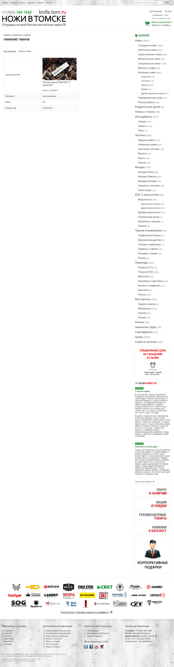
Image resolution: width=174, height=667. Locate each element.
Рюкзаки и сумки (147, 253)
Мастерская (142, 299)
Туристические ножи (149, 54)
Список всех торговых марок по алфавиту (87, 612)
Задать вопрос (51, 647)
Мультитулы (145, 199)
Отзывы (49, 3)
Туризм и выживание (148, 230)
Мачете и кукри (147, 68)
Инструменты (143, 116)
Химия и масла (146, 304)
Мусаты (142, 153)
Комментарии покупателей (57, 630)
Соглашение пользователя (57, 633)
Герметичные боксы (149, 235)
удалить (54, 90)
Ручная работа (146, 102)
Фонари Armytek (147, 181)
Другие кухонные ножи (152, 93)
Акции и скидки (51, 641)
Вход (168, 11)
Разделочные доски (147, 106)
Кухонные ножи (147, 72)
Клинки (142, 313)
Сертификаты (144, 332)
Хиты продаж (50, 644)
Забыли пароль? (93, 636)
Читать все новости (145, 482)
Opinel (144, 89)
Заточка (140, 135)
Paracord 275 (145, 267)
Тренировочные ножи (150, 97)
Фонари (140, 167)
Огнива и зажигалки (149, 244)
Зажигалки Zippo (145, 327)
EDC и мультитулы (147, 194)
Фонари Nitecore (147, 176)
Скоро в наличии (146, 341)
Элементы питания (149, 185)
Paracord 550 (145, 272)
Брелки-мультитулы (149, 212)
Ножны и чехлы (145, 111)
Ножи (138, 40)
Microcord (143, 276)
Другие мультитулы (151, 208)
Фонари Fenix (146, 172)
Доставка (31, 3)
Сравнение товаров (22, 35)
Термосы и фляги (148, 249)
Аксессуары (145, 190)
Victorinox (146, 77)
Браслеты (143, 290)
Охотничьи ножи (147, 50)
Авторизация (91, 630)
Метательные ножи (149, 59)
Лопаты (142, 126)
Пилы (141, 130)
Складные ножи (147, 45)
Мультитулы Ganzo (150, 204)
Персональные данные (55, 636)
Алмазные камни (148, 144)
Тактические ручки (148, 217)
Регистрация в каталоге (96, 633)
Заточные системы (149, 149)
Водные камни (146, 140)
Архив (139, 337)
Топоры (142, 121)
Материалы (144, 308)
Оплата (22, 3)
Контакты (40, 3)
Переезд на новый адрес (146, 447)
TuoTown (145, 81)
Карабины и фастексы (151, 281)
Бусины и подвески (149, 285)
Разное (142, 162)
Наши (145, 383)
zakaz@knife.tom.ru (141, 633)
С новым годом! (142, 391)
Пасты (141, 158)
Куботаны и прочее (149, 221)
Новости (14, 3)
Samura (145, 85)
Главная (5, 3)
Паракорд (141, 262)
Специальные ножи (149, 63)
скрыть (46, 90)
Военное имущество (149, 240)
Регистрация (156, 11)
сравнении (158, 15)
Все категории (10, 51)
